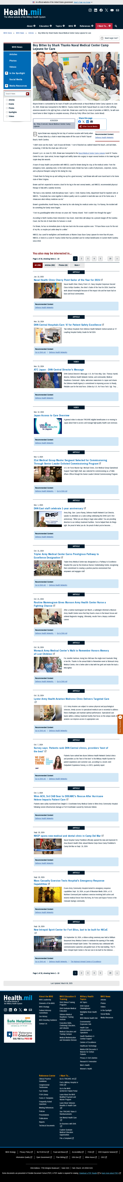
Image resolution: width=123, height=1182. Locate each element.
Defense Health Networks (104, 137)
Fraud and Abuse (59, 1152)
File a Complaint (65, 1138)
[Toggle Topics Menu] (64, 26)
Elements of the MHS (47, 1003)
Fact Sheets (43, 1091)
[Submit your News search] (27, 93)
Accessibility (76, 1152)
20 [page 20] (110, 258)
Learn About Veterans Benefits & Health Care (68, 1104)
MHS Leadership (45, 999)
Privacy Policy (25, 1152)
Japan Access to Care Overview (51, 415)
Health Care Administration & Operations (86, 1030)
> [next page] (117, 258)
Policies (42, 1111)
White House (89, 1157)
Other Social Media (88, 126)
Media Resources (18, 85)
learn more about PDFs (110, 1173)
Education (44, 26)
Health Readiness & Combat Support (87, 1037)
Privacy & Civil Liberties (88, 1058)
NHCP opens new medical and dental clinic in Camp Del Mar (67, 835)
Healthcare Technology (88, 1046)
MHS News (17, 47)
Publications (43, 1118)
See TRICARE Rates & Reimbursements (68, 1112)
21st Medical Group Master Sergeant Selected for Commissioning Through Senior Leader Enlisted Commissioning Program (70, 462)
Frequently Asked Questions (45, 1102)
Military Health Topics (86, 998)
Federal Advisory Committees (45, 1011)
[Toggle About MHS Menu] (34, 26)
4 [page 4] (94, 258)
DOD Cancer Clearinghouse (85, 1007)
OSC (102, 1157)
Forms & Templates (46, 1098)
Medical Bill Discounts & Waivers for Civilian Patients (89, 1052)
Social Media (15, 79)
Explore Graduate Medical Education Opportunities (66, 1132)
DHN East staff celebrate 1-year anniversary (58, 508)
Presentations (44, 1115)
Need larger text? (109, 38)
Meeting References (46, 1108)
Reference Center (47, 1075)
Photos (13, 60)
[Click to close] (120, 717)
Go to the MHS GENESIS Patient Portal (68, 1089)
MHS (71, 26)
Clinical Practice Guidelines (45, 1080)
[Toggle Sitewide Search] (116, 26)
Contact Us (43, 1023)
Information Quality (23, 1157)
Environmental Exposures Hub (85, 1022)
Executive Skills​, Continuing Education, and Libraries (67, 1025)
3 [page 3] (87, 258)
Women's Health (86, 1069)
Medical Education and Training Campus (68, 1032)
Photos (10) (63, 265)
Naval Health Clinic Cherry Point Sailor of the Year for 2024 (67, 280)
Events (11, 104)
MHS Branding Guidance (48, 1020)
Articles (13, 54)
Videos (12, 66)
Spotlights (13, 112)
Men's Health (85, 1065)
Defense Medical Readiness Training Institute (66, 1017)
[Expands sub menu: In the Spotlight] (6, 73)
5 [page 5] (100, 258)
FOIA (90, 1152)
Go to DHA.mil (40, 352)
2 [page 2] (81, 258)
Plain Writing (60, 1157)
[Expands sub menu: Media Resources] (6, 85)
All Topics (83, 1002)
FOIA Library (43, 1094)
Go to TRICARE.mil (67, 1079)
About (30, 26)
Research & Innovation (88, 1061)
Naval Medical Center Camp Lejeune (92, 153)
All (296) (38, 265)
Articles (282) (50, 265)
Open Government (43, 1157)
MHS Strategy (44, 1007)
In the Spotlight (17, 73)
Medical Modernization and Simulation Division (68, 1038)
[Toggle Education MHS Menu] (51, 26)
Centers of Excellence (88, 1042)
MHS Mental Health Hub (88, 1018)
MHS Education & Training (68, 998)
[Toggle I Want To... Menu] (110, 26)
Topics (59, 26)
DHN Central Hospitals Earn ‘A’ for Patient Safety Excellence (67, 324)
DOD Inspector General (106, 1152)
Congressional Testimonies (44, 1086)
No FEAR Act (42, 1152)
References (85, 26)
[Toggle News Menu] (75, 26)
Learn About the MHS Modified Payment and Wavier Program (68, 1097)
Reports (42, 1122)
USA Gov (75, 1157)
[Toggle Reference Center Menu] (92, 26)
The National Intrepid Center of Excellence (86, 961)
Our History (43, 1016)
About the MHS (46, 996)
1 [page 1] (75, 258)
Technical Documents (47, 1125)
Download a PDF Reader (88, 1173)
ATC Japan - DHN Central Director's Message (59, 369)
